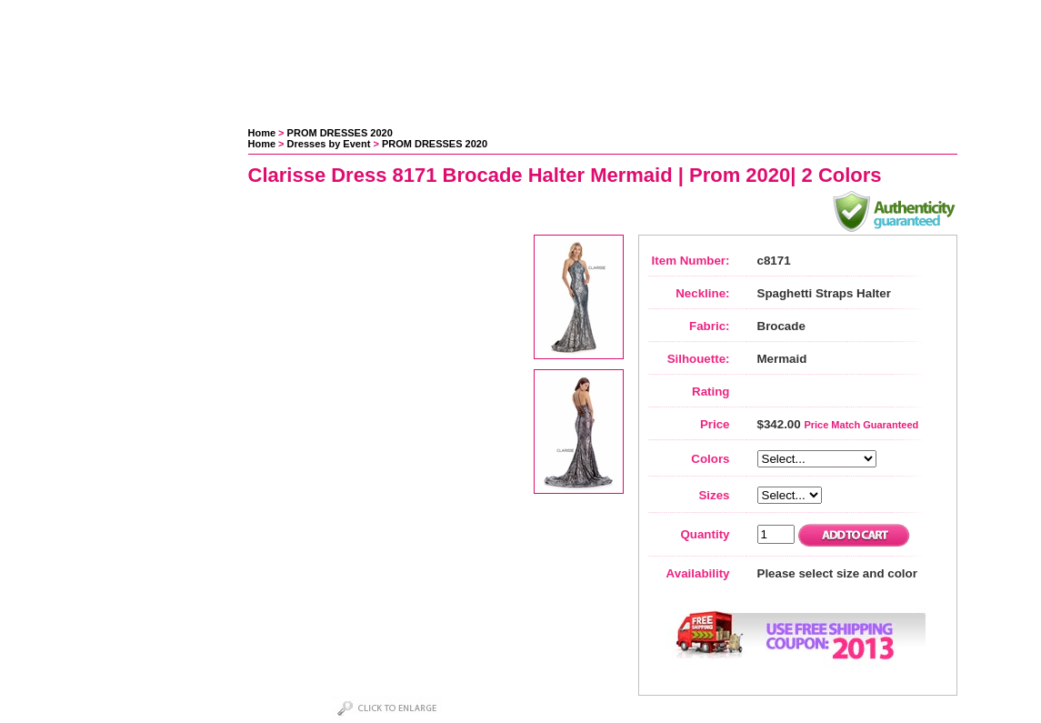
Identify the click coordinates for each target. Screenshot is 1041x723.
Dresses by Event (329, 143)
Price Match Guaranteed (861, 424)
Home (262, 132)
